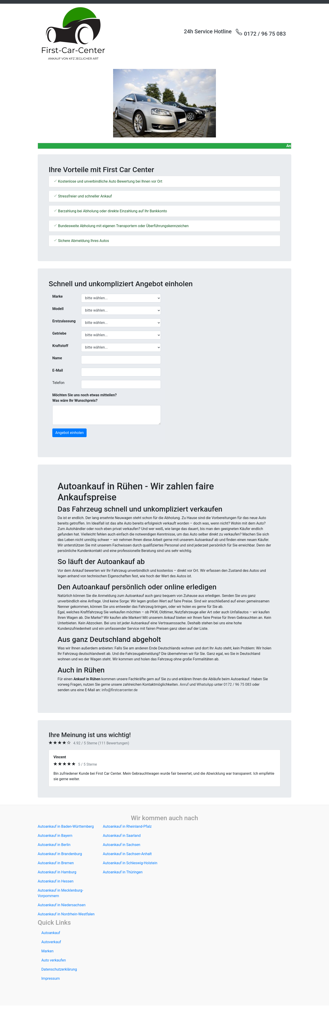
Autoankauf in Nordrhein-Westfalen (66, 914)
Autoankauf (50, 933)
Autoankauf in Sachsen (121, 845)
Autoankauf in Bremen (56, 863)
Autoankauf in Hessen (56, 881)
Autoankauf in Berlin (54, 845)
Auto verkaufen (53, 960)
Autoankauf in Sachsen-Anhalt (127, 854)
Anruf (184, 684)
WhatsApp (204, 684)
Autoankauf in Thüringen (123, 872)
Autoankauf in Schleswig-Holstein (130, 863)
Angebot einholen (69, 433)
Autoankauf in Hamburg (57, 872)
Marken (47, 951)
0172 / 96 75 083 (260, 32)
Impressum (50, 978)
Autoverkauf (51, 942)
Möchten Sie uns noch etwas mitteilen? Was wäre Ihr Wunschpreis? (84, 398)
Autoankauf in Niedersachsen (61, 905)
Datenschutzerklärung (59, 969)
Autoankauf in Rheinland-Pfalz (127, 826)
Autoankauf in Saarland (122, 835)
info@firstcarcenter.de (120, 690)
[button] (57, 103)
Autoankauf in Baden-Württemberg (66, 826)
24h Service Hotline (208, 31)
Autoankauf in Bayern (55, 835)
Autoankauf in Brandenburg (60, 854)
